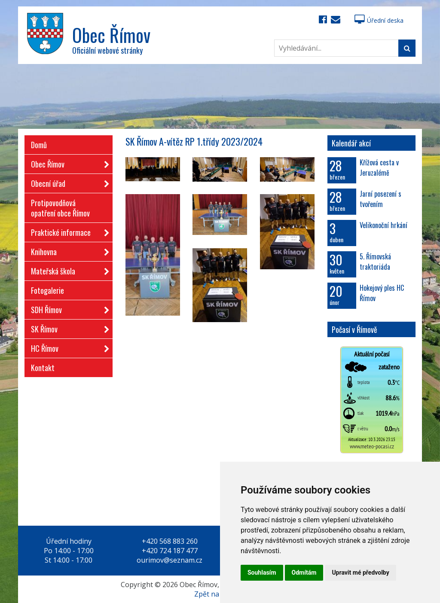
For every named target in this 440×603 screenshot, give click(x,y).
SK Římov (67, 327)
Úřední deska (378, 20)
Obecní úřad (67, 182)
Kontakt (43, 367)
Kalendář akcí (351, 143)
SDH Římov (67, 308)
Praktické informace (67, 231)
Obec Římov (67, 162)
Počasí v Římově (354, 329)
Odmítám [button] (304, 572)
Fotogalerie (47, 290)
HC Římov (67, 347)
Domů (39, 144)
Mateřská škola (67, 269)
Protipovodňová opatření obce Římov (60, 208)
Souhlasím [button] (262, 572)
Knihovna (67, 250)
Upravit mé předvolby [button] (360, 572)
